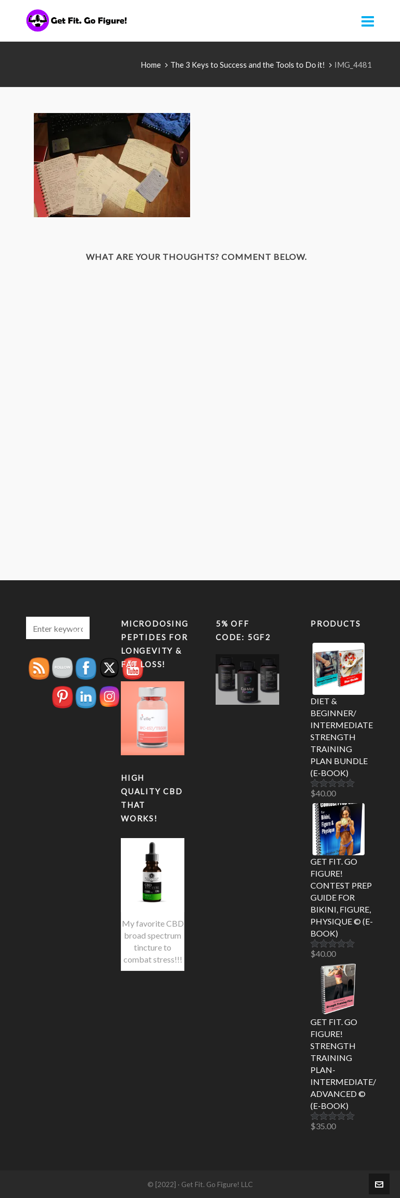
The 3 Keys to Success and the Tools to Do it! (247, 64)
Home (151, 64)
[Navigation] (367, 21)
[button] (77, 628)
